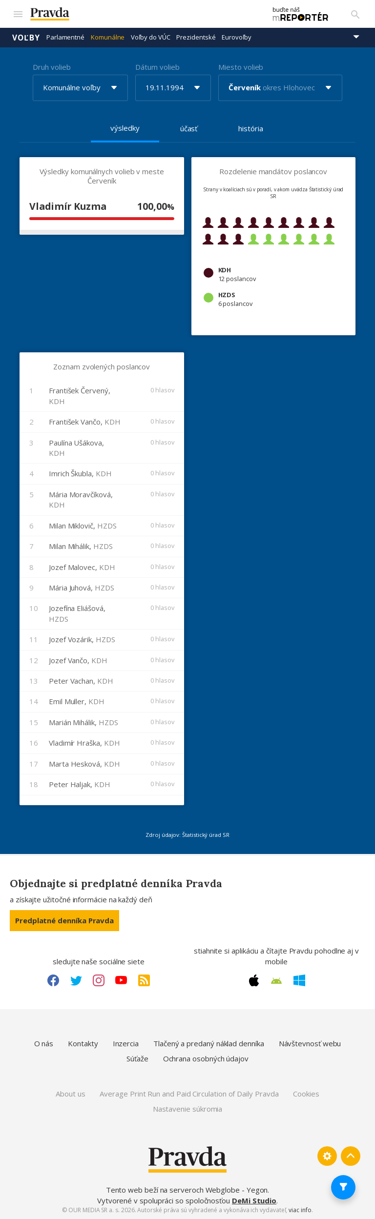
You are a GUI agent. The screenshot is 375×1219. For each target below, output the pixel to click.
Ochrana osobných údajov (206, 1058)
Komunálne (108, 36)
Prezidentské (195, 36)
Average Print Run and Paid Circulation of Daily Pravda (189, 1093)
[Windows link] (299, 980)
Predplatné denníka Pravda (64, 920)
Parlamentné (65, 36)
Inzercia (126, 1043)
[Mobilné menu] (17, 13)
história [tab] (250, 127)
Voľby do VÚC (150, 36)
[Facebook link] (53, 980)
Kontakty (83, 1043)
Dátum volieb (157, 66)
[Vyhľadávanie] (355, 13)
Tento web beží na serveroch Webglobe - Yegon (187, 1189)
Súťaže (137, 1058)
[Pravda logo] (142, 13)
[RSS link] (144, 980)
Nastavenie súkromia (188, 1108)
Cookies (306, 1093)
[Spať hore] (350, 1155)
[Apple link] (254, 980)
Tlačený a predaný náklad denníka (208, 1043)
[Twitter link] (76, 980)
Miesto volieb (240, 66)
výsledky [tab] (124, 127)
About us (70, 1093)
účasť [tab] (189, 127)
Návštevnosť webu (310, 1043)
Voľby (26, 36)
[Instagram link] (98, 980)
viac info (300, 1209)
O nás (44, 1043)
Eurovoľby (236, 36)
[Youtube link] (121, 980)
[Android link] (276, 980)
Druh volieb (51, 66)
